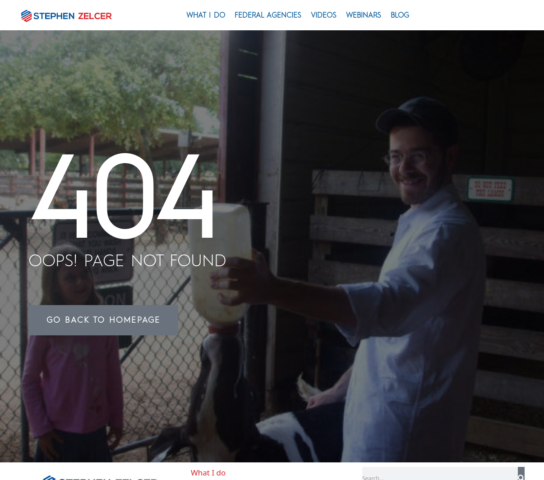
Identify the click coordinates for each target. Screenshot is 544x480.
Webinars (363, 15)
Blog (400, 15)
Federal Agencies (268, 15)
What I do (205, 15)
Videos (324, 15)
